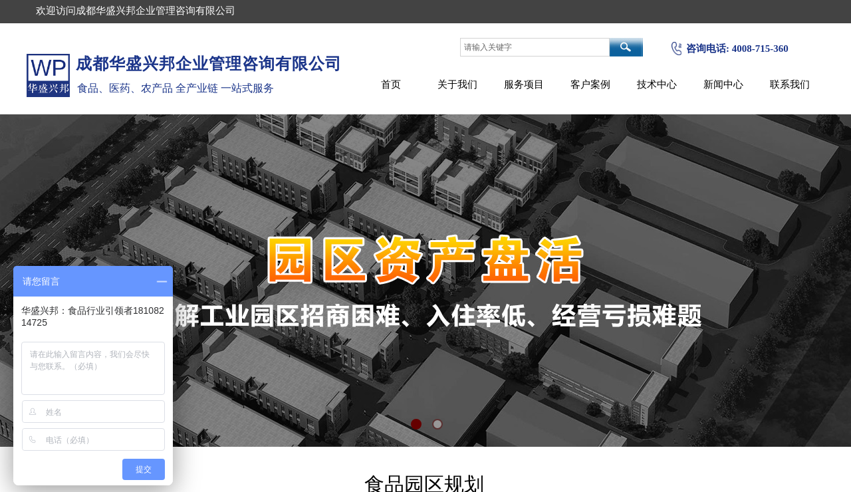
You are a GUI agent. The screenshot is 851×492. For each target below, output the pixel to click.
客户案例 (590, 84)
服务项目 (524, 84)
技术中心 (657, 84)
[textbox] (535, 47)
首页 (391, 84)
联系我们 (790, 84)
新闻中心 (723, 84)
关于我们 (457, 84)
